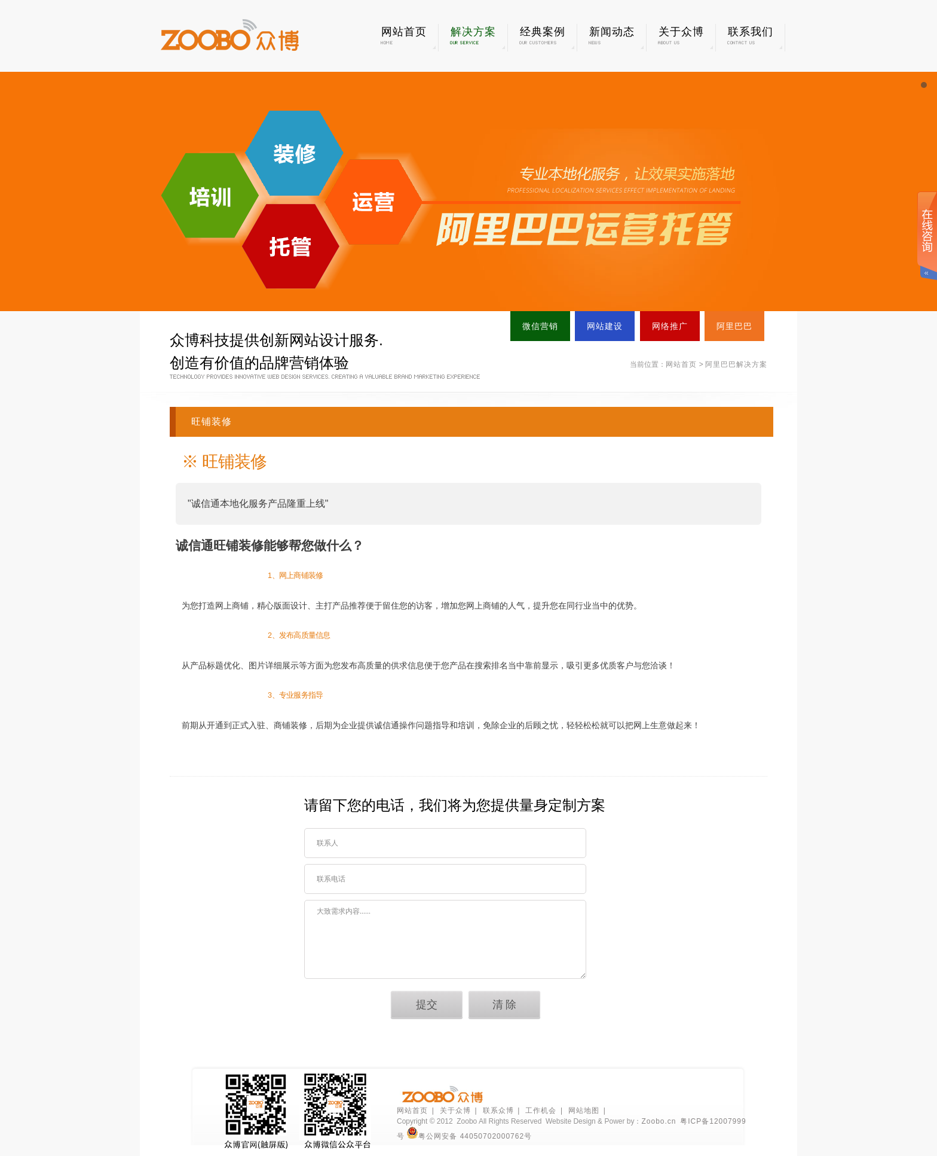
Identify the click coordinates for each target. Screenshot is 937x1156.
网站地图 (583, 1110)
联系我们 (750, 36)
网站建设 (605, 326)
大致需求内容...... (445, 939)
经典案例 (542, 36)
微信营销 (540, 326)
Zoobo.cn (658, 1121)
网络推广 (670, 326)
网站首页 (404, 36)
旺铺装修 (211, 421)
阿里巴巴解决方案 (736, 364)
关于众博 (681, 36)
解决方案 (473, 36)
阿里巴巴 (734, 326)
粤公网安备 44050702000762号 (469, 1136)
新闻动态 (612, 36)
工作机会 (540, 1110)
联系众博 (498, 1110)
